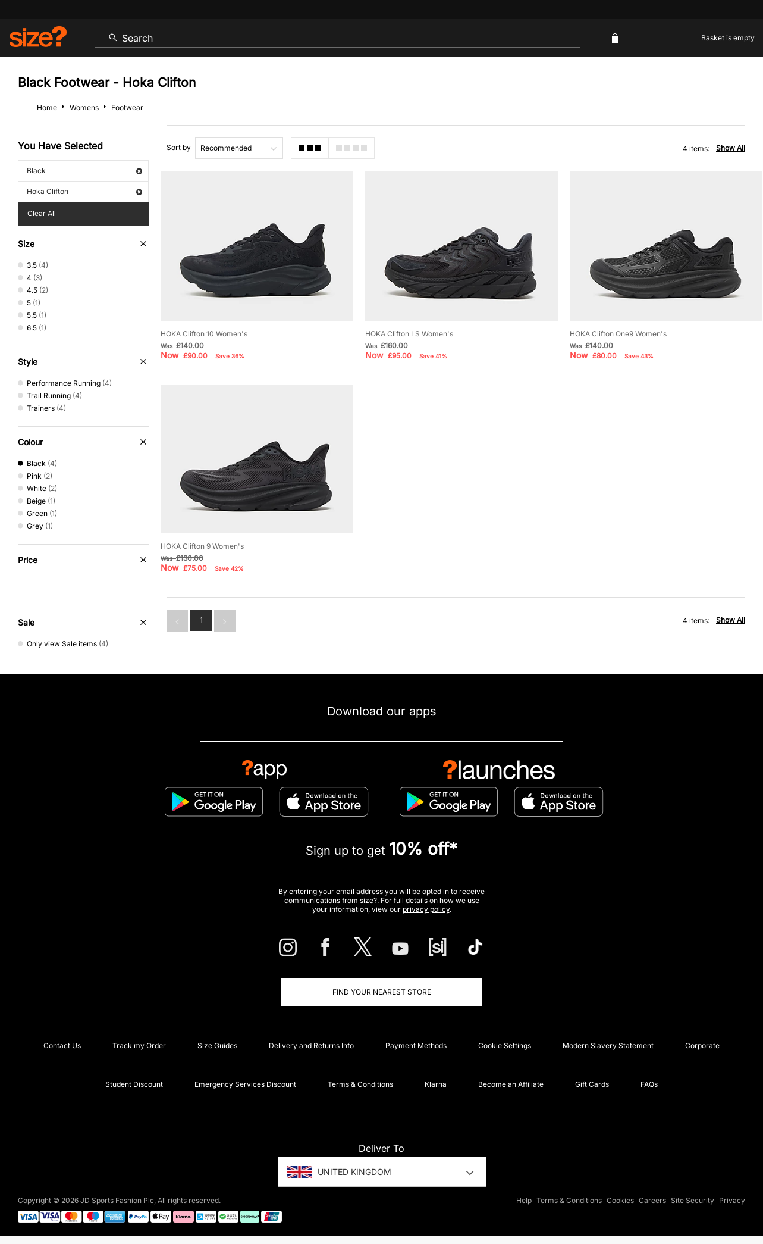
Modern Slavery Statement (608, 1045)
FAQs (649, 1084)
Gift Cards (592, 1084)
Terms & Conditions (360, 1084)
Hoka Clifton (84, 191)
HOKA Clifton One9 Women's (618, 333)
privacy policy (426, 909)
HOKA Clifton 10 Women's (204, 333)
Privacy (732, 1200)
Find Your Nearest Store (381, 991)
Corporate (702, 1045)
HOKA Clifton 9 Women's (202, 546)
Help (524, 1200)
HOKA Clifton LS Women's (409, 333)
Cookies (620, 1200)
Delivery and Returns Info (311, 1045)
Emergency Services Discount (245, 1084)
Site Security (692, 1200)
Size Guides (217, 1045)
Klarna (436, 1084)
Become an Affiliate (511, 1084)
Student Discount (134, 1084)
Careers (652, 1200)
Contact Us (62, 1045)
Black (84, 170)
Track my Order (139, 1045)
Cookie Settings (504, 1045)
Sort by (179, 147)
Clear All (41, 213)
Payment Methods (416, 1045)
